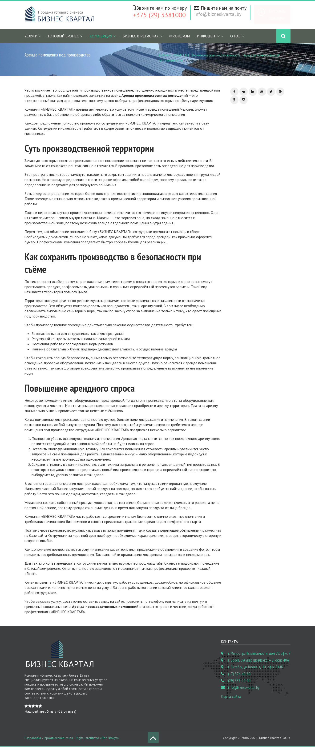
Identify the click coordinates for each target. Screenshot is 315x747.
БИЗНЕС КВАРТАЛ (174, 55)
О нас (235, 36)
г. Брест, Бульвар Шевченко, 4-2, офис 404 (258, 660)
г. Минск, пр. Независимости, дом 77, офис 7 (259, 653)
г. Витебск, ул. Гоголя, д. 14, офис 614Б (255, 667)
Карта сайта (231, 696)
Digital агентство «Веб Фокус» (97, 738)
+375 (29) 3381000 (159, 14)
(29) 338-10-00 (239, 680)
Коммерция (100, 36)
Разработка (32, 738)
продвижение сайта (58, 738)
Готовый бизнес (63, 36)
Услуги (30, 36)
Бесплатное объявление (277, 14)
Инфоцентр (208, 36)
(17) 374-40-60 (239, 673)
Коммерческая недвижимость (216, 55)
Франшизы (179, 36)
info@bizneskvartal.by (217, 14)
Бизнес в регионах (141, 36)
